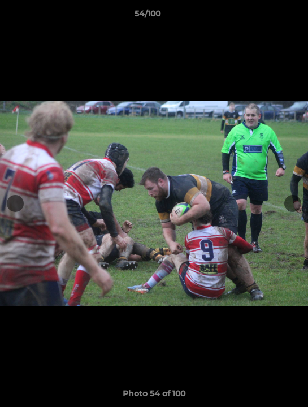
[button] (267, 16)
